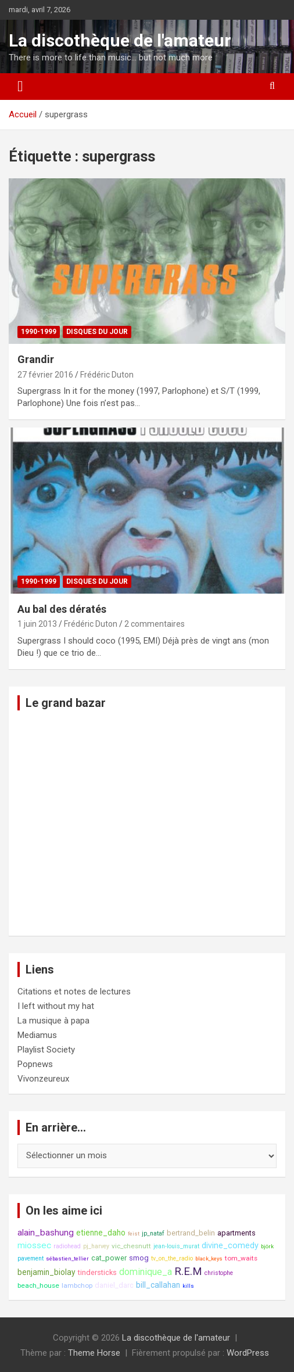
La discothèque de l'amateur (120, 40)
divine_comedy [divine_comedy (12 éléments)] (230, 1246)
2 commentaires (154, 623)
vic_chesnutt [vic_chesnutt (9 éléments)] (131, 1246)
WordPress (248, 1353)
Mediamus (37, 1035)
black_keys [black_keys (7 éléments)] (209, 1258)
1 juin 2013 (37, 623)
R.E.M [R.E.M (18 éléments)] (188, 1271)
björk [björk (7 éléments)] (267, 1246)
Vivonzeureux (43, 1078)
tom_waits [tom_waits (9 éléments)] (241, 1258)
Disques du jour (97, 332)
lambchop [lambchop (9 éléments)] (77, 1285)
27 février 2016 (45, 374)
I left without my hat (55, 1006)
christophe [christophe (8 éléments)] (219, 1273)
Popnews (35, 1064)
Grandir (35, 359)
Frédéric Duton (107, 374)
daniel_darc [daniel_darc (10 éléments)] (114, 1285)
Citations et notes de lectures (74, 991)
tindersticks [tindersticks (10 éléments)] (97, 1272)
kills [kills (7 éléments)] (188, 1286)
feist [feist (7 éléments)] (133, 1233)
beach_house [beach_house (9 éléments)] (38, 1285)
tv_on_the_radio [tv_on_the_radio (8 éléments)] (172, 1258)
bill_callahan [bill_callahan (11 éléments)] (158, 1285)
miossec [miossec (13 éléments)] (34, 1245)
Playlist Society (46, 1049)
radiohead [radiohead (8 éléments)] (67, 1246)
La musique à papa (53, 1020)
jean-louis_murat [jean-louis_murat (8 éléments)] (176, 1246)
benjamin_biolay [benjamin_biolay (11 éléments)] (46, 1272)
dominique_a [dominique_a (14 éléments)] (145, 1271)
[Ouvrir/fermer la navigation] (20, 86)
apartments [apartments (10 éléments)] (236, 1233)
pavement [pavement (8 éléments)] (30, 1258)
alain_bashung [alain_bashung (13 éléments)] (45, 1232)
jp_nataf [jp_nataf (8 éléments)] (153, 1233)
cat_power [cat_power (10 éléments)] (109, 1258)
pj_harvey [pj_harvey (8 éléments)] (96, 1246)
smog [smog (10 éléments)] (139, 1258)
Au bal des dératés (61, 609)
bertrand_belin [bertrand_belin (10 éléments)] (191, 1233)
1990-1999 (38, 332)
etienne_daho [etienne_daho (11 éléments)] (101, 1232)
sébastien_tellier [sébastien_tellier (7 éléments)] (67, 1258)
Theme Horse (94, 1353)
